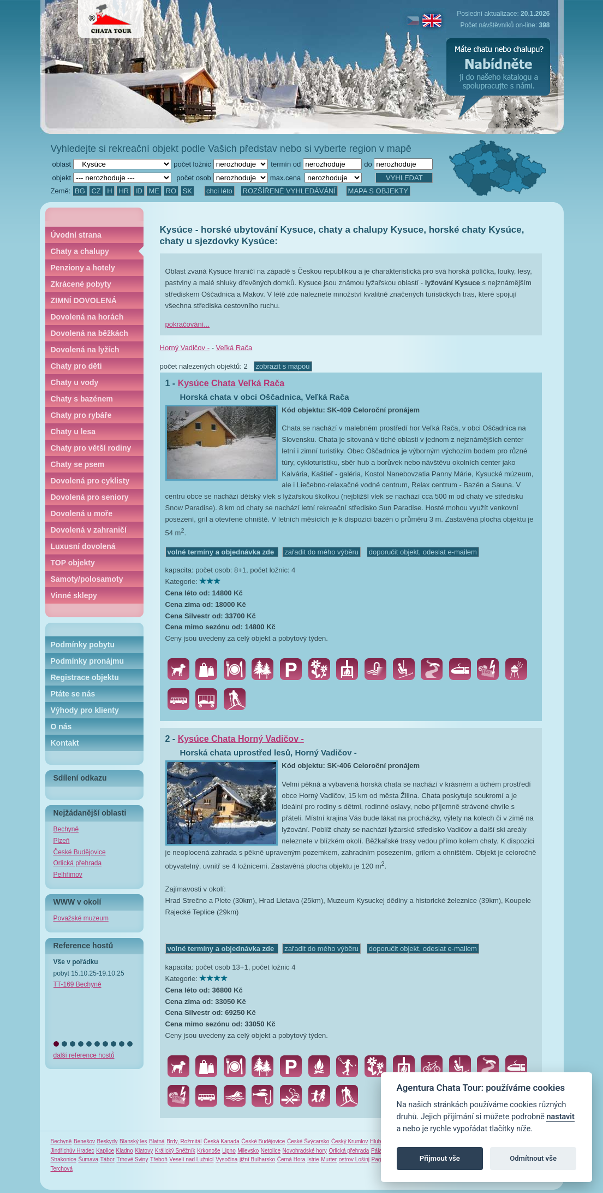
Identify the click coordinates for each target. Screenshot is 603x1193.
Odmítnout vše (533, 1158)
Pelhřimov (67, 874)
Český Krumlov (349, 1141)
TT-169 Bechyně (77, 984)
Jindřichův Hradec (72, 1151)
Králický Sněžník (175, 1151)
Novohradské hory (305, 1151)
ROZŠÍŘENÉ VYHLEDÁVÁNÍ (289, 191)
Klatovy (144, 1151)
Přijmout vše (440, 1158)
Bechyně (66, 829)
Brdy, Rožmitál (183, 1141)
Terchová (62, 1169)
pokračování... (187, 324)
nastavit (560, 1116)
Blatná (156, 1141)
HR (123, 191)
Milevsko (248, 1151)
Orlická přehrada (77, 863)
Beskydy (107, 1141)
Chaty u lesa (73, 431)
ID (138, 191)
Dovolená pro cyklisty (90, 480)
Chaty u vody (75, 382)
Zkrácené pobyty (81, 284)
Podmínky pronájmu (87, 661)
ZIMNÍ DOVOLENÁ (84, 300)
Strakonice (63, 1159)
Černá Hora (291, 1159)
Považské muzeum (81, 918)
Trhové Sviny (132, 1159)
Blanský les (133, 1141)
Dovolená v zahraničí (89, 529)
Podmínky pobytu (83, 644)
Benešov (84, 1141)
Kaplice (105, 1151)
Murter (329, 1159)
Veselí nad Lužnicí (191, 1159)
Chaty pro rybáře (81, 415)
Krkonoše (208, 1151)
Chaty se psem (78, 464)
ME (153, 191)
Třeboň (159, 1159)
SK (187, 191)
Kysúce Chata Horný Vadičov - (241, 738)
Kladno (124, 1151)
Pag (376, 1159)
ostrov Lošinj (354, 1159)
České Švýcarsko (308, 1141)
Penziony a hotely (83, 267)
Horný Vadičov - (185, 348)
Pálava (379, 1151)
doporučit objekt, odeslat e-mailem (423, 552)
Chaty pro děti (76, 366)
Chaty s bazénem (82, 398)
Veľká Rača (234, 348)
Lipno (228, 1151)
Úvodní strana (76, 235)
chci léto (219, 191)
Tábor (107, 1159)
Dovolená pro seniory (90, 497)
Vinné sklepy (74, 595)
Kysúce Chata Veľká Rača (231, 383)
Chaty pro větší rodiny (91, 448)
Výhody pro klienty (85, 710)
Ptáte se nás (73, 693)
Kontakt (65, 743)
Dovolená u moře (82, 513)
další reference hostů (84, 1055)
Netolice (270, 1151)
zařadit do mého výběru (321, 552)
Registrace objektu (85, 677)
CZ (95, 191)
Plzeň (61, 840)
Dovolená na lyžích (85, 349)
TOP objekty (73, 562)
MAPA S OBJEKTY (378, 191)
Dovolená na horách (87, 316)
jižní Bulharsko (257, 1159)
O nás (61, 726)
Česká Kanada (222, 1141)
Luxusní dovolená (83, 546)
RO (171, 191)
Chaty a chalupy (80, 251)
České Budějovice (79, 852)
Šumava (88, 1159)
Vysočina (226, 1159)
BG (80, 191)
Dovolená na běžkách (89, 333)
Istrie (313, 1159)
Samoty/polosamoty (87, 579)
